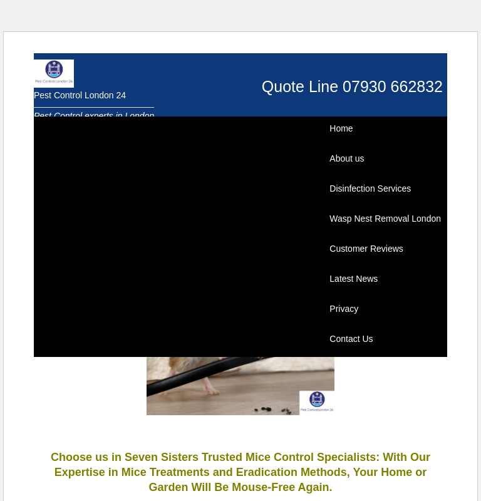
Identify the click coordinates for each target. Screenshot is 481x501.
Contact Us (351, 339)
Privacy (343, 309)
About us (346, 158)
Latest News (353, 279)
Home (341, 128)
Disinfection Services (370, 188)
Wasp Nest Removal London (385, 219)
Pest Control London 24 (80, 95)
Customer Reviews (366, 249)
